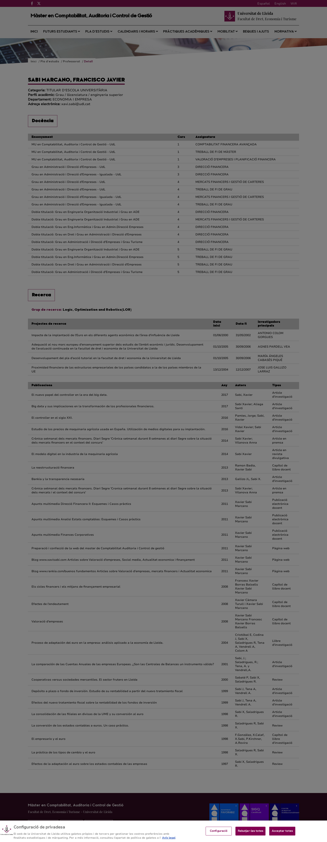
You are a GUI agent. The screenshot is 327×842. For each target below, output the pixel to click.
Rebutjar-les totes (250, 834)
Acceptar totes (282, 834)
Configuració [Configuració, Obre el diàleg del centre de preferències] (219, 834)
